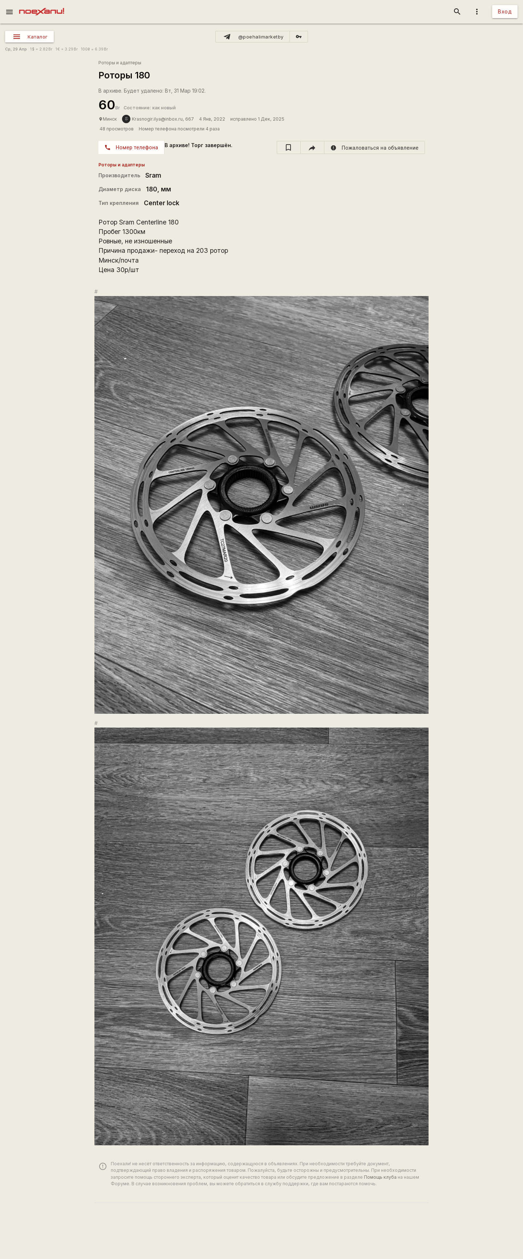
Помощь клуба (380, 1177)
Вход (505, 11)
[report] (374, 147)
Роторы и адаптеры (119, 62)
